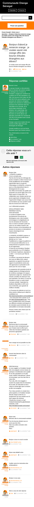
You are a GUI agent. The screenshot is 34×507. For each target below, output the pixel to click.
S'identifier (12, 10)
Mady (12, 358)
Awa (25, 69)
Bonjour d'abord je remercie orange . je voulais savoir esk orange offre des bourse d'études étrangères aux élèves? (19, 53)
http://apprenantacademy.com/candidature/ (21, 296)
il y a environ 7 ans (16, 139)
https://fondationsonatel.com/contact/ (19, 405)
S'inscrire (22, 10)
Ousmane (13, 334)
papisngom (14, 431)
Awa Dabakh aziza (16, 442)
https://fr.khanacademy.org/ (19, 299)
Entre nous (18, 69)
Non (16, 157)
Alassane (13, 345)
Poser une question (17, 25)
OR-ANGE (14, 408)
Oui (21, 157)
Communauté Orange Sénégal (15, 4)
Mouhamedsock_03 (16, 467)
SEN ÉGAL (14, 137)
